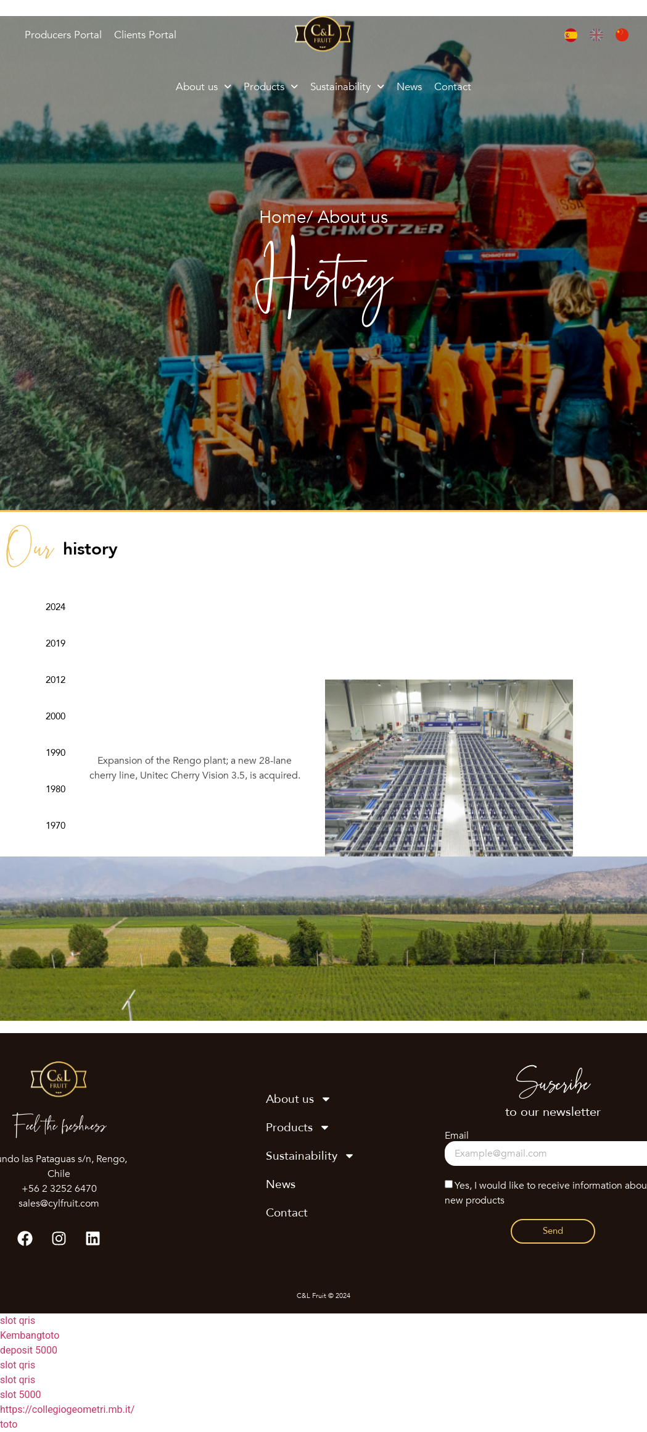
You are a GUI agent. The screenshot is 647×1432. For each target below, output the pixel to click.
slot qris (17, 1320)
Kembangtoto (29, 1335)
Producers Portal (63, 35)
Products (271, 87)
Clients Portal (145, 35)
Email (457, 1136)
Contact (452, 87)
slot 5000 (20, 1395)
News (409, 87)
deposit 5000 (28, 1350)
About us (203, 87)
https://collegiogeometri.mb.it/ (67, 1409)
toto (8, 1424)
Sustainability (347, 87)
